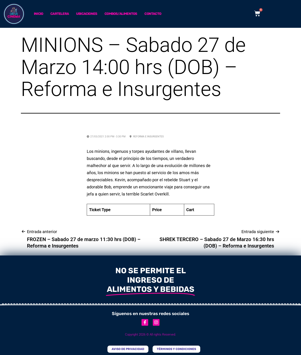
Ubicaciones (86, 14)
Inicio (38, 14)
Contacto (152, 14)
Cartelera (59, 14)
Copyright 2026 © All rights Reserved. (150, 334)
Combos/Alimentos (121, 14)
